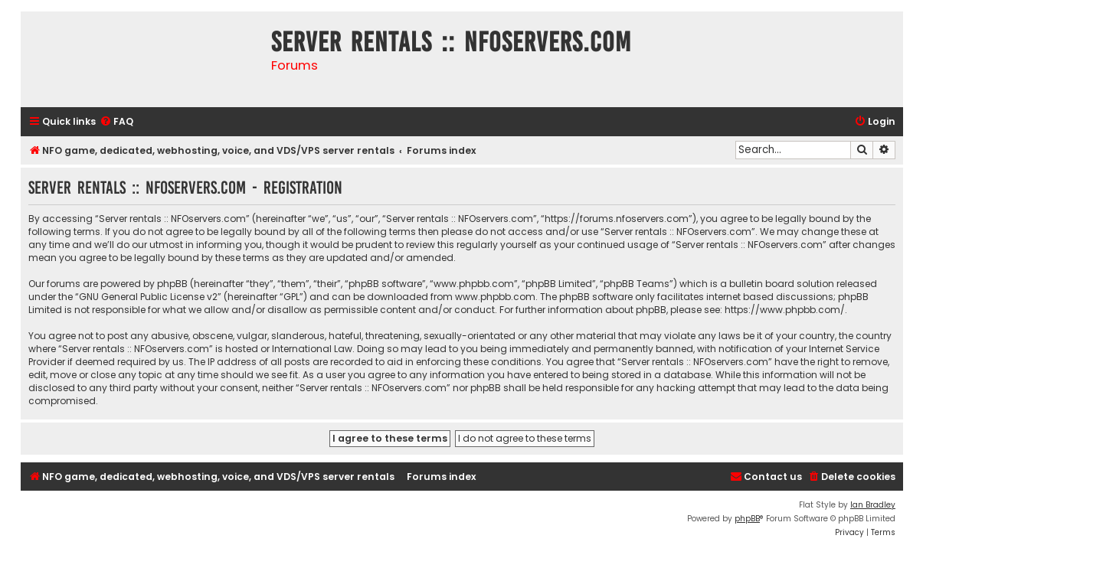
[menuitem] (116, 122)
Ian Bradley (872, 505)
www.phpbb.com (495, 296)
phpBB (747, 518)
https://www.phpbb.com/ (785, 309)
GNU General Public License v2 (148, 296)
